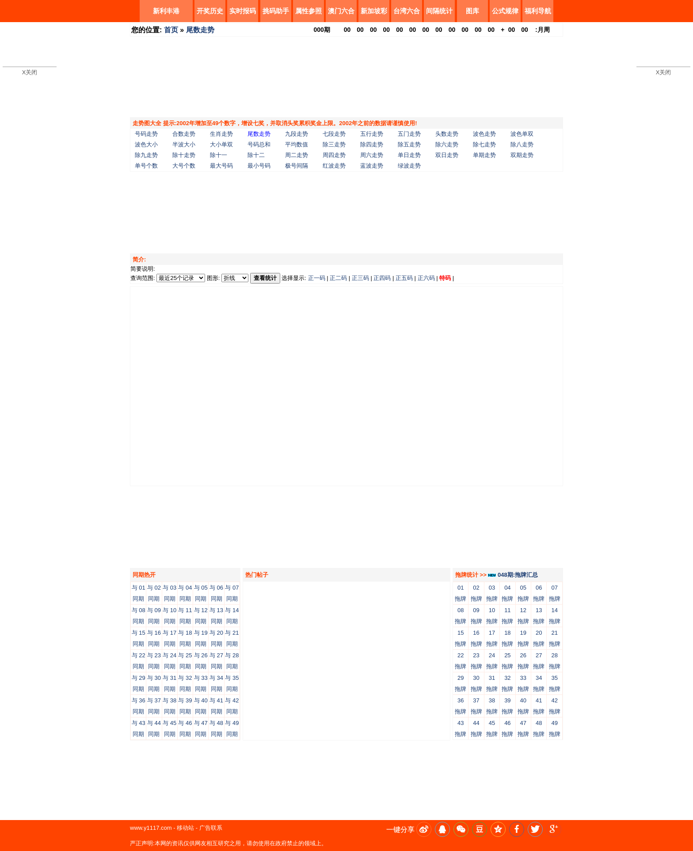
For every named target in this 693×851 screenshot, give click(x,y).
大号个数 (183, 165)
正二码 (338, 278)
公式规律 (505, 11)
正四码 (382, 278)
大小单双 (221, 144)
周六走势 (371, 155)
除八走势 (521, 144)
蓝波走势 (371, 165)
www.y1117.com (151, 827)
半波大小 (183, 144)
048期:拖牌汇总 (513, 574)
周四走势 (334, 155)
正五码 (404, 278)
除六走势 (446, 144)
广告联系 (210, 827)
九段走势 (296, 133)
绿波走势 (409, 165)
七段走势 (334, 133)
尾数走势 (200, 30)
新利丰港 (166, 11)
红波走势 (334, 165)
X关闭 (30, 72)
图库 (472, 11)
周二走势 (296, 155)
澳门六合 (341, 11)
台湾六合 (406, 11)
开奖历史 (210, 11)
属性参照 (308, 11)
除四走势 (371, 144)
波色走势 (484, 133)
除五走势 (409, 144)
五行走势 (371, 133)
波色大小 (146, 144)
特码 (445, 278)
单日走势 (409, 155)
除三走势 (334, 144)
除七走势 (484, 144)
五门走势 (409, 133)
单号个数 (146, 165)
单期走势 (484, 155)
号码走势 (146, 133)
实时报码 (242, 11)
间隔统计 (439, 11)
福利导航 (538, 11)
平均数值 (296, 144)
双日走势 (446, 155)
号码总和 (259, 144)
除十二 (256, 155)
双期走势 (521, 155)
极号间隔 (296, 165)
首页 (171, 30)
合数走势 (183, 133)
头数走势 (446, 133)
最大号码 (221, 165)
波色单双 (521, 133)
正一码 (316, 278)
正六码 (426, 278)
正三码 (360, 278)
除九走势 (146, 155)
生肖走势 (221, 133)
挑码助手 (276, 11)
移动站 (185, 827)
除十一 (218, 155)
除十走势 (183, 155)
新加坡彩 (374, 11)
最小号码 (259, 165)
